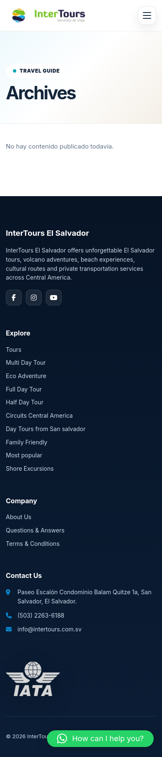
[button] (100, 738)
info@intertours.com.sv (49, 629)
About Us (18, 516)
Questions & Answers (35, 530)
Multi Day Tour (26, 362)
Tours (13, 349)
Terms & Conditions (33, 543)
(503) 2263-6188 (40, 615)
